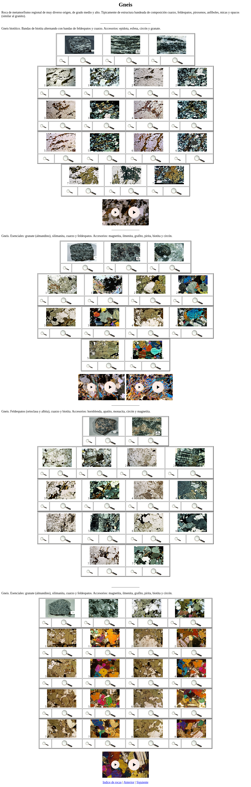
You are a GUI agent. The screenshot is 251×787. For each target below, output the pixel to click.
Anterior (129, 782)
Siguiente (142, 782)
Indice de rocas (112, 782)
